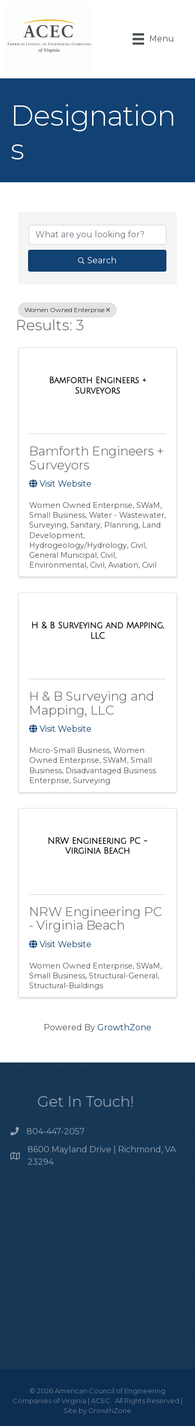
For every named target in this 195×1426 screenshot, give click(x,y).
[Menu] (153, 39)
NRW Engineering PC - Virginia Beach (95, 918)
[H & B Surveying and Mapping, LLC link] (97, 631)
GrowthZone (124, 1027)
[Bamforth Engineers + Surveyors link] (97, 385)
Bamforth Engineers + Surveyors (96, 457)
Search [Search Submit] (97, 260)
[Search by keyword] (97, 235)
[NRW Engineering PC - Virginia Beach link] (97, 846)
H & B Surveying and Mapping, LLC (91, 703)
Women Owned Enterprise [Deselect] (67, 310)
